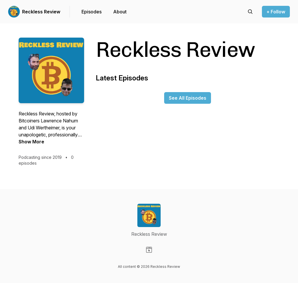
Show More (31, 142)
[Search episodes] (250, 11)
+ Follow (276, 12)
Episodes (91, 12)
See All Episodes (187, 98)
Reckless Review (41, 12)
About (120, 12)
